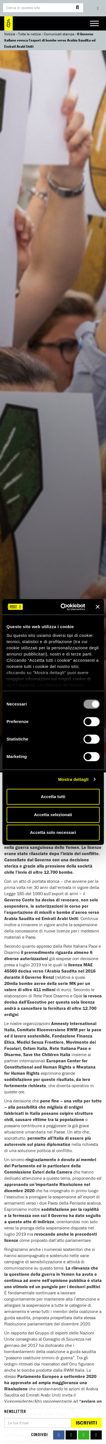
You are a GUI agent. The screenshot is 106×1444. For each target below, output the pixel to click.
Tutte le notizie (29, 34)
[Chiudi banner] (97, 607)
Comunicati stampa (59, 34)
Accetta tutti (53, 796)
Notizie (9, 34)
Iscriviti (86, 1422)
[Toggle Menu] (94, 23)
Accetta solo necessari (53, 832)
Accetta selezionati (53, 814)
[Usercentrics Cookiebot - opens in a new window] (63, 607)
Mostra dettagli (73, 779)
